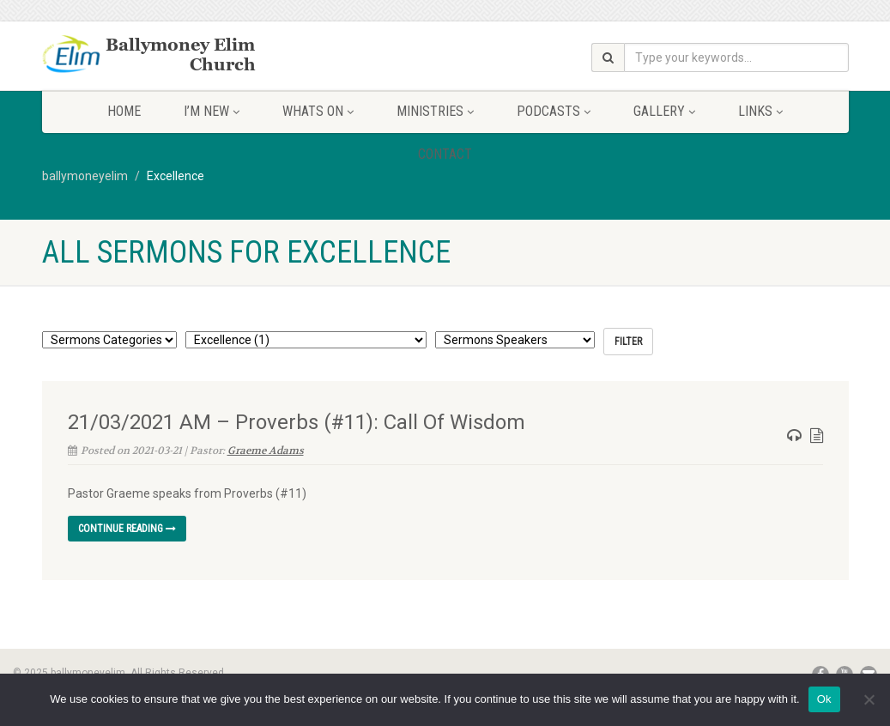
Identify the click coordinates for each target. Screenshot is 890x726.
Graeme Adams (265, 450)
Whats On (318, 111)
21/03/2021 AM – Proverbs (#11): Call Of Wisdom (296, 422)
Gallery (664, 111)
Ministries (435, 111)
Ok (824, 699)
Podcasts (553, 111)
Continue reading (127, 529)
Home (124, 111)
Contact (445, 154)
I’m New (211, 111)
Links (760, 111)
